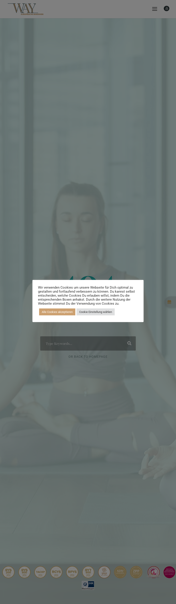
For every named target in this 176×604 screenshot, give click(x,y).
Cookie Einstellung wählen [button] (95, 312)
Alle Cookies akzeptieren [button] (57, 312)
